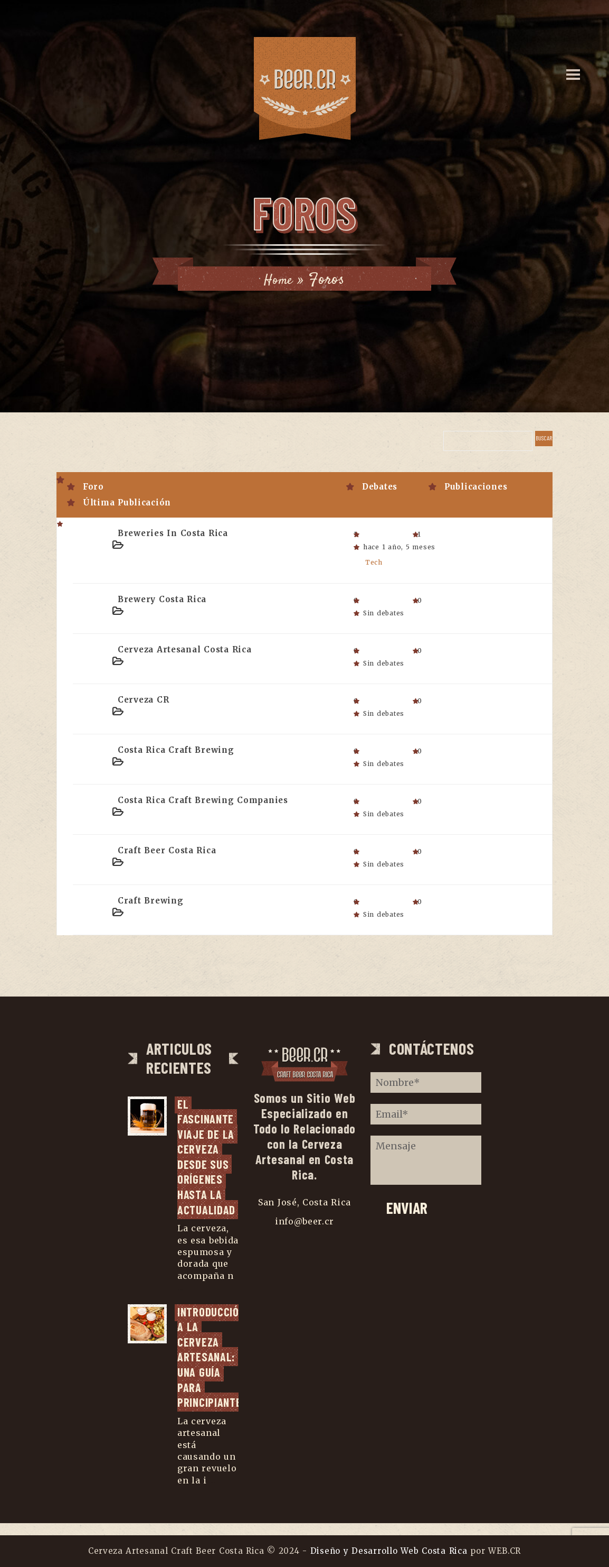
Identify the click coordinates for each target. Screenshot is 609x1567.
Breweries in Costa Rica (173, 533)
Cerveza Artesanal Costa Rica (184, 649)
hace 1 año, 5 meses (399, 547)
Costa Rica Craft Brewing (176, 749)
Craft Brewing (150, 900)
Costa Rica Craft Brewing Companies (203, 800)
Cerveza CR (143, 699)
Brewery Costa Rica (162, 599)
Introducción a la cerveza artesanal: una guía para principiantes (212, 1368)
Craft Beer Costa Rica (167, 850)
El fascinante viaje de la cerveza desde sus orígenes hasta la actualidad (207, 1156)
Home (278, 280)
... (180, 1299)
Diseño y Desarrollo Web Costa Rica (389, 1551)
